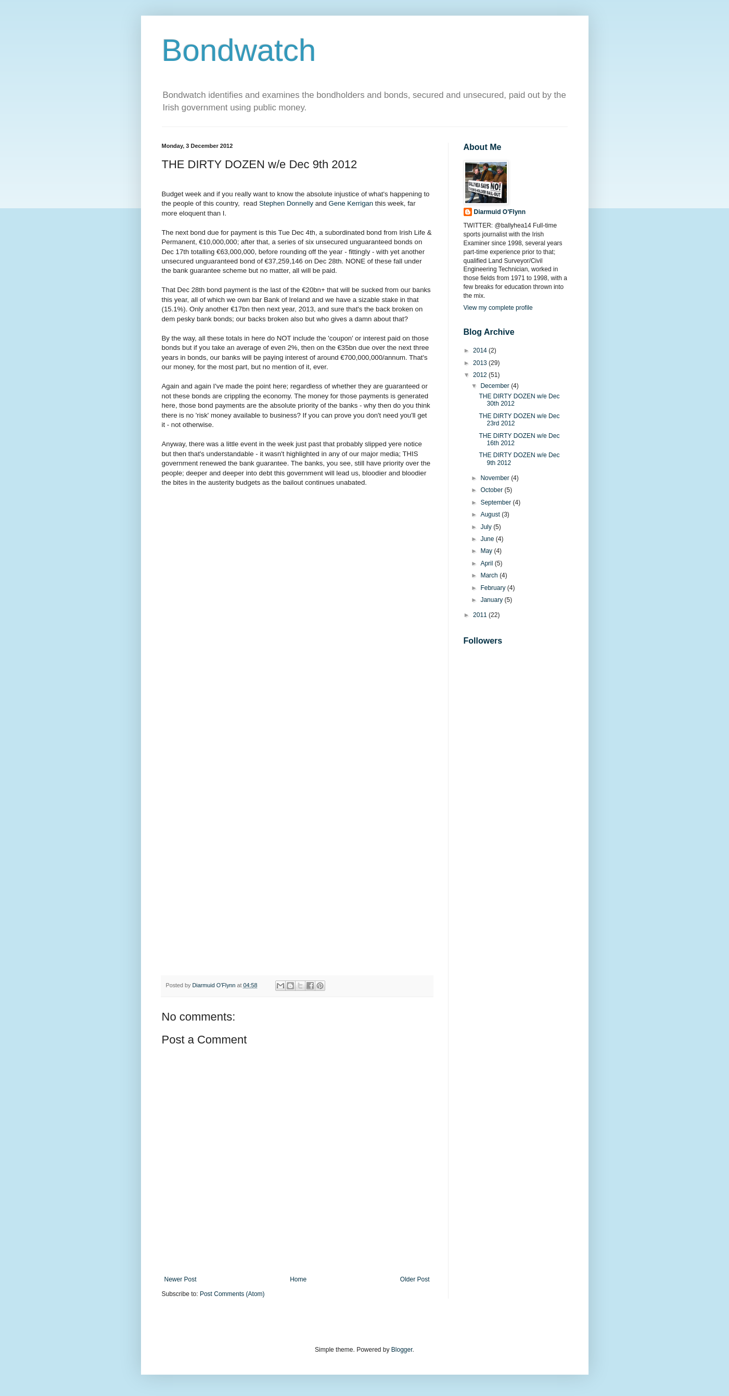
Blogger (402, 1349)
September (496, 502)
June (487, 539)
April (487, 563)
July (486, 527)
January (492, 599)
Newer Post (180, 1279)
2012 (481, 375)
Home (298, 1279)
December (495, 385)
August (491, 514)
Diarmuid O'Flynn (500, 212)
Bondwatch (239, 50)
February (493, 588)
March (490, 575)
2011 (481, 615)
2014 (481, 350)
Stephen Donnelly (286, 203)
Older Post (415, 1279)
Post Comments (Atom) (232, 1294)
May (487, 551)
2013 (481, 363)
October (492, 490)
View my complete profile (498, 307)
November (495, 478)
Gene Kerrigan (350, 203)
